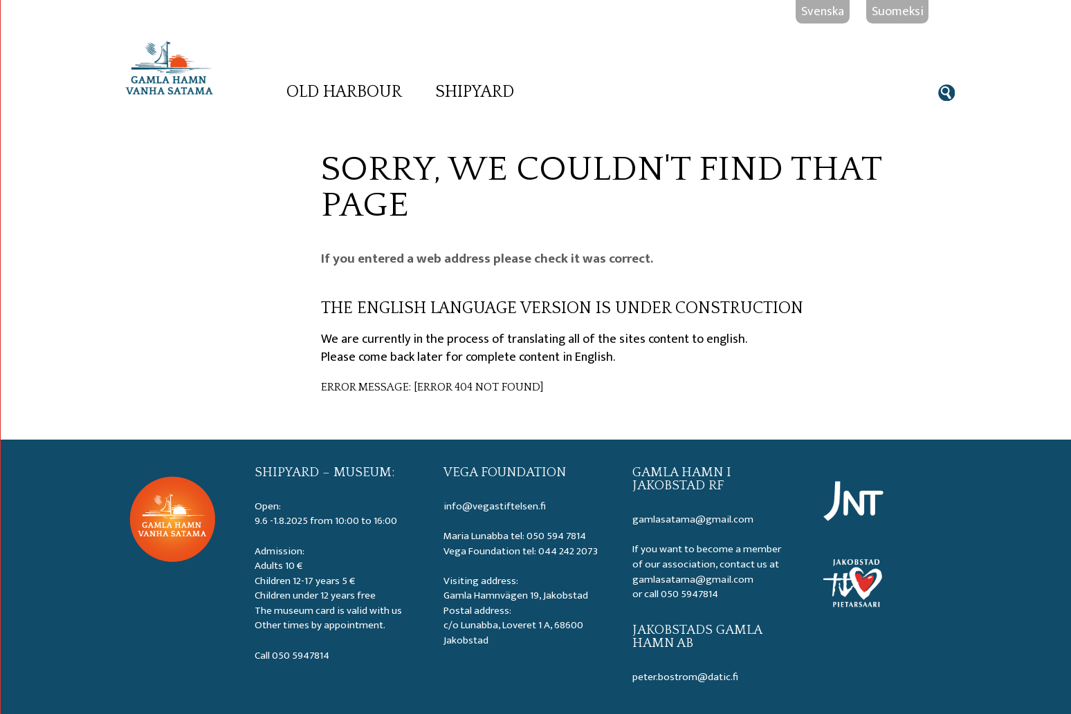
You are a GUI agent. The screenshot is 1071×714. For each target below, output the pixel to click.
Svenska (822, 11)
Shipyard (474, 92)
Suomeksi (898, 11)
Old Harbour (344, 92)
